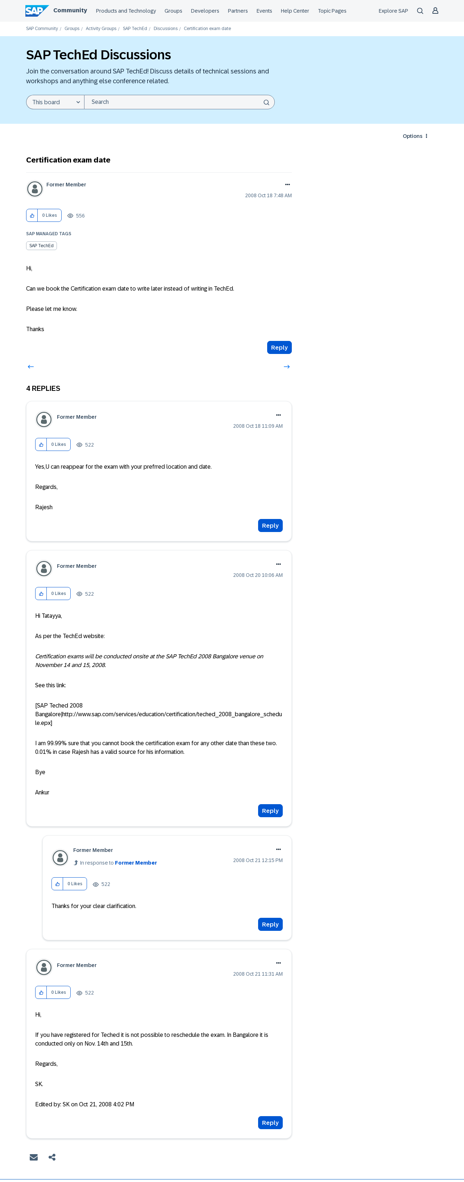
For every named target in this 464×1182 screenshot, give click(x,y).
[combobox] (179, 102)
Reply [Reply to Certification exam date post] (279, 348)
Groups (173, 11)
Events (264, 11)
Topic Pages (332, 11)
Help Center (295, 11)
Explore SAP (393, 11)
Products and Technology (126, 11)
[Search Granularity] (55, 102)
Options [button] (412, 136)
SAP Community (42, 28)
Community (70, 10)
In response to (118, 863)
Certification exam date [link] (207, 28)
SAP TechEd (135, 28)
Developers (205, 11)
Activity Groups (101, 28)
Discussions (166, 28)
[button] (32, 215)
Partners (238, 11)
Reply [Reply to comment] (270, 526)
